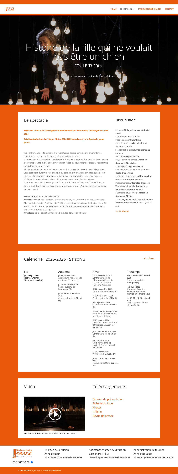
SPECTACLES (126, 9)
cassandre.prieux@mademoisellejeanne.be (109, 457)
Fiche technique (103, 403)
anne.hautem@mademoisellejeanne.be (63, 457)
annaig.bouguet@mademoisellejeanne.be (153, 457)
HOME (114, 9)
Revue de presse (103, 416)
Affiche (97, 411)
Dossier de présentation (108, 399)
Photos (97, 407)
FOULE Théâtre (122, 211)
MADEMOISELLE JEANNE (149, 9)
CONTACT (169, 9)
